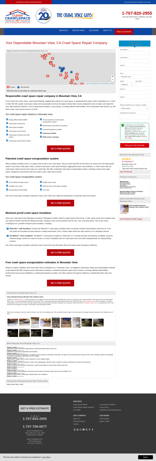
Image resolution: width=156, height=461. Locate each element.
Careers (76, 422)
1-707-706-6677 (35, 424)
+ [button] (112, 75)
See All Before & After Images (131, 217)
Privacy (130, 136)
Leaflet (87, 82)
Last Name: (124, 56)
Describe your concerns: (128, 111)
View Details (123, 211)
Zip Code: (139, 80)
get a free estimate (35, 406)
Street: (123, 64)
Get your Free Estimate (134, 144)
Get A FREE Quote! (60, 147)
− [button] (112, 78)
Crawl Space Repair (80, 403)
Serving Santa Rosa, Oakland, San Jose (137, 2)
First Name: (124, 48)
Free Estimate (124, 31)
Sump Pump (104, 405)
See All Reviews (126, 170)
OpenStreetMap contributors (107, 82)
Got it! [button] (145, 457)
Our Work (91, 31)
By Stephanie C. (128, 160)
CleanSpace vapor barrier (90, 301)
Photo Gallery (104, 417)
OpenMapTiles (95, 82)
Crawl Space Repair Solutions (83, 405)
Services (57, 31)
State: (122, 80)
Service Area (74, 31)
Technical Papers (79, 420)
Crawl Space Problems (108, 403)
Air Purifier (77, 408)
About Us (107, 31)
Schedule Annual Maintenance (28, 2)
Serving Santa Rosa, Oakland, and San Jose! (137, 18)
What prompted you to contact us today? (133, 103)
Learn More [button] (46, 457)
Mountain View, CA (19, 298)
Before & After (104, 420)
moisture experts (90, 299)
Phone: (123, 87)
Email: (122, 95)
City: (122, 72)
